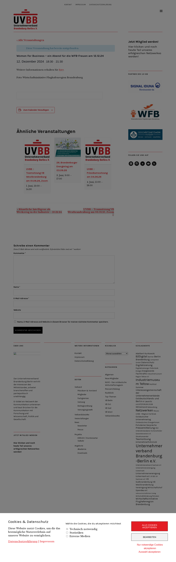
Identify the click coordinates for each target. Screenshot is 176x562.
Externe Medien (80, 536)
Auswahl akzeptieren (150, 552)
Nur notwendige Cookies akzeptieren (150, 546)
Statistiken (76, 532)
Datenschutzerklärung (22, 541)
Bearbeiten (149, 537)
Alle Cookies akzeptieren (149, 526)
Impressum (47, 541)
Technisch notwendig (83, 529)
